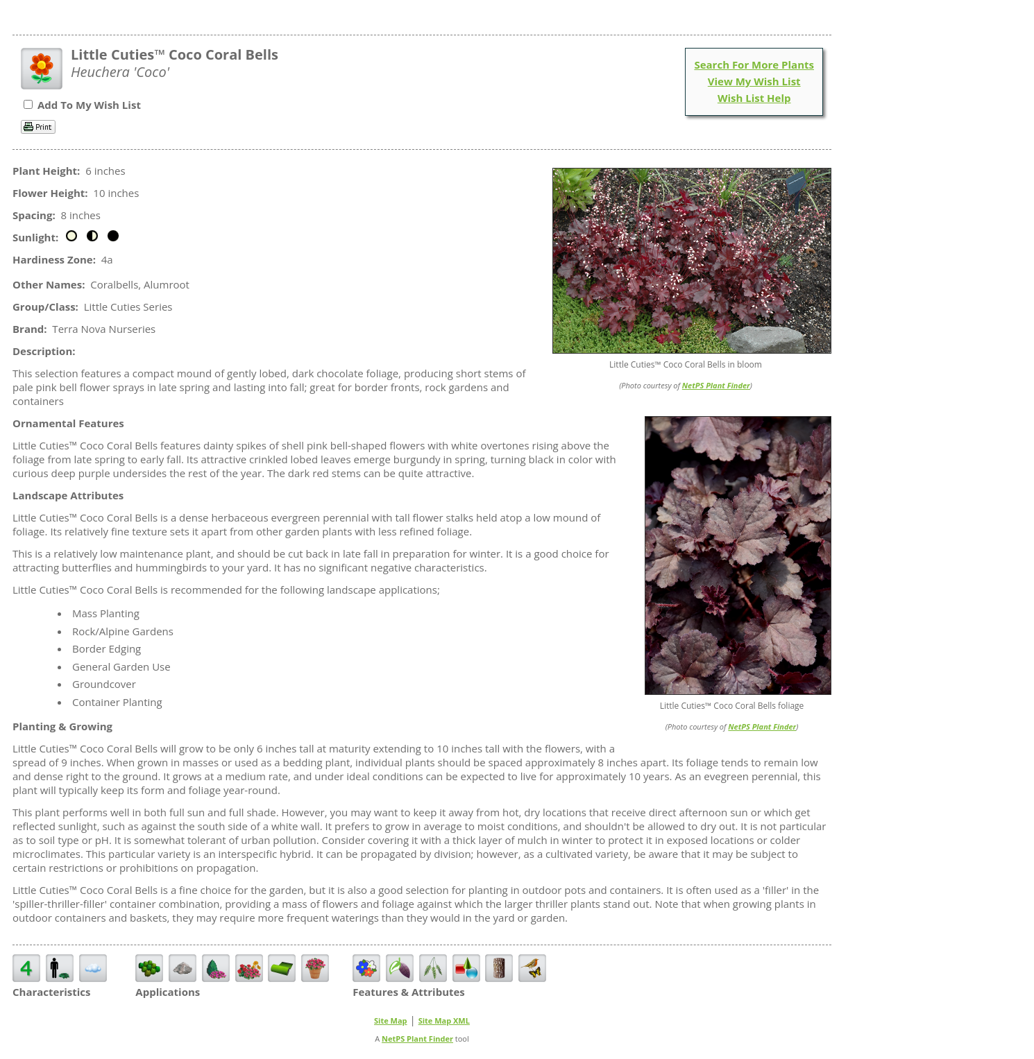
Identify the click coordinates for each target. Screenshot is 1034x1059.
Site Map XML (444, 1020)
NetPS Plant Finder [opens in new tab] (417, 1038)
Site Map (390, 1020)
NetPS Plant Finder (716, 385)
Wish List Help (754, 98)
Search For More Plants (754, 64)
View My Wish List (754, 81)
